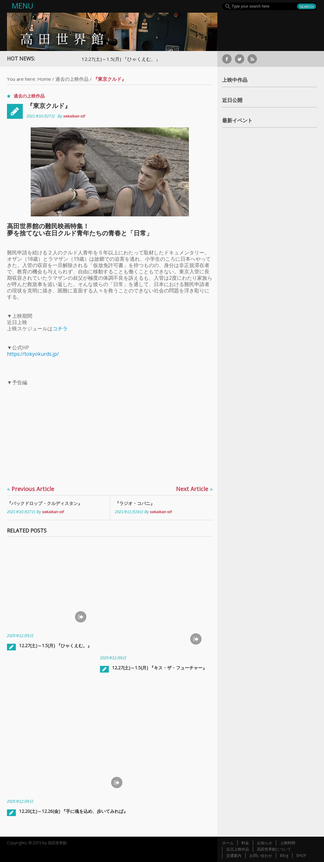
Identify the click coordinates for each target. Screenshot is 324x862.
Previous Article (30, 489)
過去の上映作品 (72, 79)
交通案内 (233, 855)
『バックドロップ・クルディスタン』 (44, 503)
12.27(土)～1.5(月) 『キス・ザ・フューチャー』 (159, 668)
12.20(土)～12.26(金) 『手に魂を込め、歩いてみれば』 (73, 811)
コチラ (60, 328)
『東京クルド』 (49, 105)
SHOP (301, 855)
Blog (284, 855)
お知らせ (264, 843)
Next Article (194, 489)
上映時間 (287, 843)
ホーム (228, 843)
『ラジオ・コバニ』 (135, 503)
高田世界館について (274, 849)
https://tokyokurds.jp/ (33, 353)
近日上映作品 (237, 849)
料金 (245, 843)
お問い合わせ (260, 855)
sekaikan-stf (74, 116)
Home (44, 79)
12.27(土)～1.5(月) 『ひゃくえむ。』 (124, 59)
